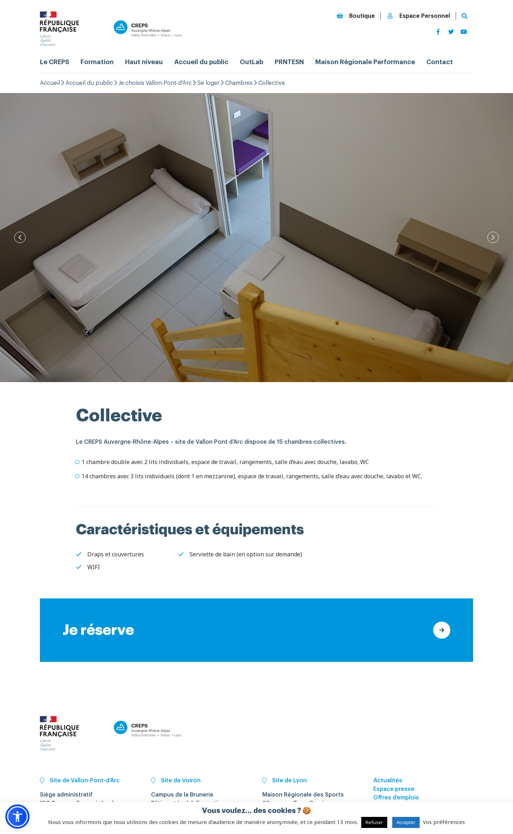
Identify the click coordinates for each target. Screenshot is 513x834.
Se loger (208, 83)
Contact (439, 62)
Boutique (355, 16)
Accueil (50, 83)
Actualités (387, 780)
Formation (97, 62)
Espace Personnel (418, 16)
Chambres (239, 83)
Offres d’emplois (396, 797)
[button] (17, 816)
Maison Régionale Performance (365, 62)
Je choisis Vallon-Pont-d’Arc (155, 83)
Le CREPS (54, 62)
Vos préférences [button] (444, 821)
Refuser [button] (374, 822)
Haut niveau (144, 62)
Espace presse (393, 789)
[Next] (493, 237)
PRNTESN (289, 62)
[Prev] (20, 237)
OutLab (251, 62)
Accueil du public (201, 62)
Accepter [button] (406, 822)
